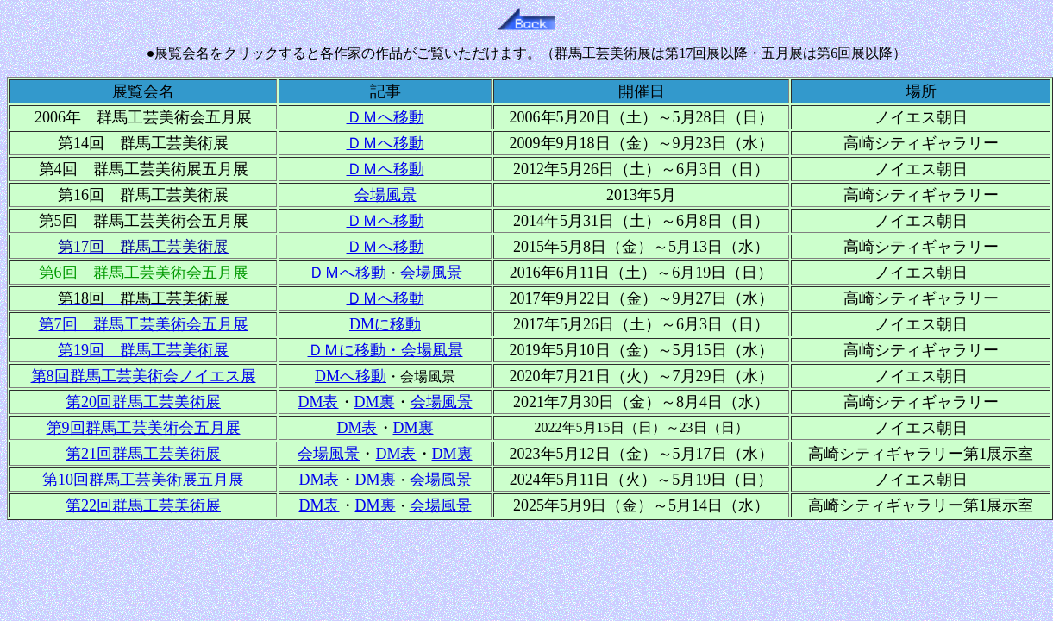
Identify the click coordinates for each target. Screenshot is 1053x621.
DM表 (356, 427)
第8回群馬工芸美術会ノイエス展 (143, 376)
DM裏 (374, 402)
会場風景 (441, 505)
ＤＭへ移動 (385, 117)
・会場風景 (424, 350)
